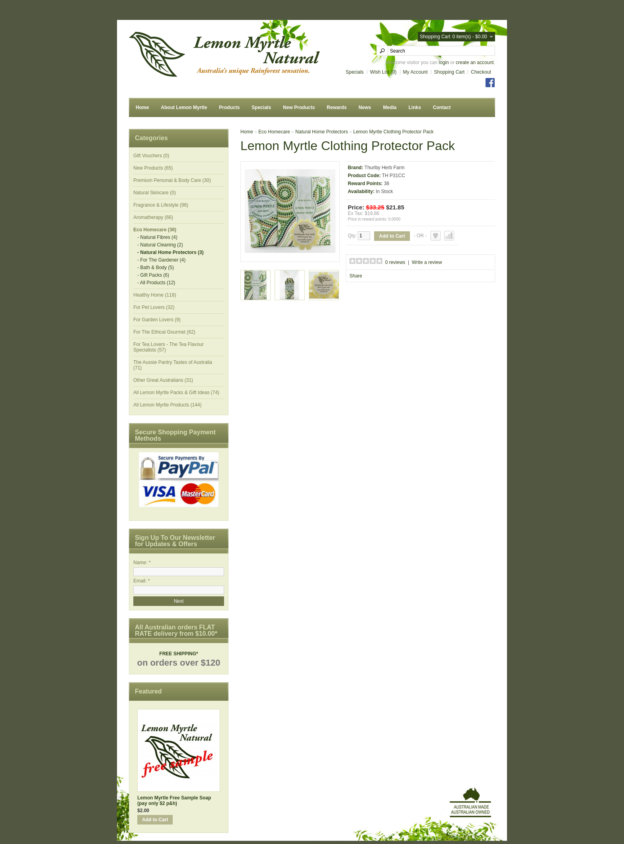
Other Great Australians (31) (163, 380)
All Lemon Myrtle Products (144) (167, 405)
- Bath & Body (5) (155, 267)
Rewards (337, 107)
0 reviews (395, 262)
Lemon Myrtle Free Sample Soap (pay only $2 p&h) (174, 800)
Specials (355, 72)
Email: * (141, 581)
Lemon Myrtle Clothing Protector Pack (393, 132)
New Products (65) (153, 168)
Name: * (141, 562)
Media (389, 107)
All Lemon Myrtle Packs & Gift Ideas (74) (176, 392)
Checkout (481, 72)
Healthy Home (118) (154, 295)
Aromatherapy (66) (153, 217)
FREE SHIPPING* (178, 653)
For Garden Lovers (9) (157, 319)
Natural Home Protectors (321, 132)
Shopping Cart (449, 72)
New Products (299, 107)
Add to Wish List (436, 235)
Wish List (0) (383, 72)
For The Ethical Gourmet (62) (164, 332)
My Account (415, 72)
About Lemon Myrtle (184, 107)
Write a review (427, 262)
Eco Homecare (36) (154, 229)
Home (142, 107)
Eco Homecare (274, 132)
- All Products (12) (156, 282)
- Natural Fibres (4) (157, 237)
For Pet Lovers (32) (153, 307)
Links (414, 107)
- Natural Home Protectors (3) (170, 252)
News (365, 107)
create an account (474, 62)
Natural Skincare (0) (154, 192)
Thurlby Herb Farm (385, 167)
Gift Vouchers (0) (151, 155)
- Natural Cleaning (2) (160, 245)
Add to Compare (449, 235)
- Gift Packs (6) (153, 275)
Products (229, 107)
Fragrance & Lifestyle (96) (160, 205)
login (444, 62)
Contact (442, 107)
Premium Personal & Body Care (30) (172, 180)
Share (355, 276)
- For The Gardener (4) (161, 260)
